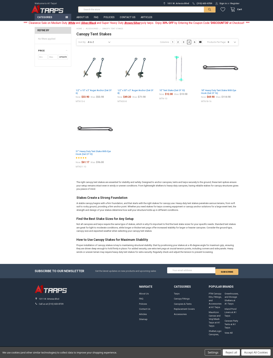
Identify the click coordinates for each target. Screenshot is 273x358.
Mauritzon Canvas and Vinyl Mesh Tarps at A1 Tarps (214, 321)
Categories (44, 20)
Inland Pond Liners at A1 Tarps (230, 314)
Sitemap (143, 321)
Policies (109, 20)
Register (235, 3)
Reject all (231, 352)
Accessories (180, 316)
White (71, 26)
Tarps (177, 295)
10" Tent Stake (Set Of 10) (172, 94)
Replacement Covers (184, 311)
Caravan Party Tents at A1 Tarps (231, 326)
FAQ (96, 20)
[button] (53, 54)
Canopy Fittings (182, 300)
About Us (82, 20)
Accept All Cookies (256, 352)
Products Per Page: (216, 45)
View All (229, 334)
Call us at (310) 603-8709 (51, 306)
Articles (146, 20)
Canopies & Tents (183, 306)
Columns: (164, 45)
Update (63, 60)
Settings (213, 352)
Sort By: (82, 45)
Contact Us (127, 20)
